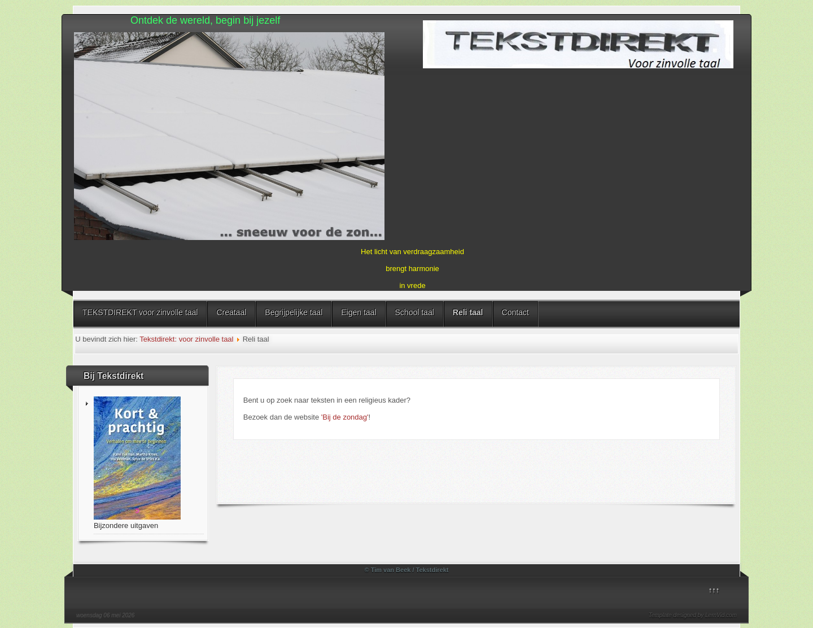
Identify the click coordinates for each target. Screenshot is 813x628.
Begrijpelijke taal (293, 312)
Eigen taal (358, 312)
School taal (414, 312)
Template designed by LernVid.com (693, 615)
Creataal (231, 312)
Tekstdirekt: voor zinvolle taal (186, 339)
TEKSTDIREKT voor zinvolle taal (140, 312)
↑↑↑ (714, 590)
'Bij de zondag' (345, 417)
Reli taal (468, 312)
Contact (515, 312)
